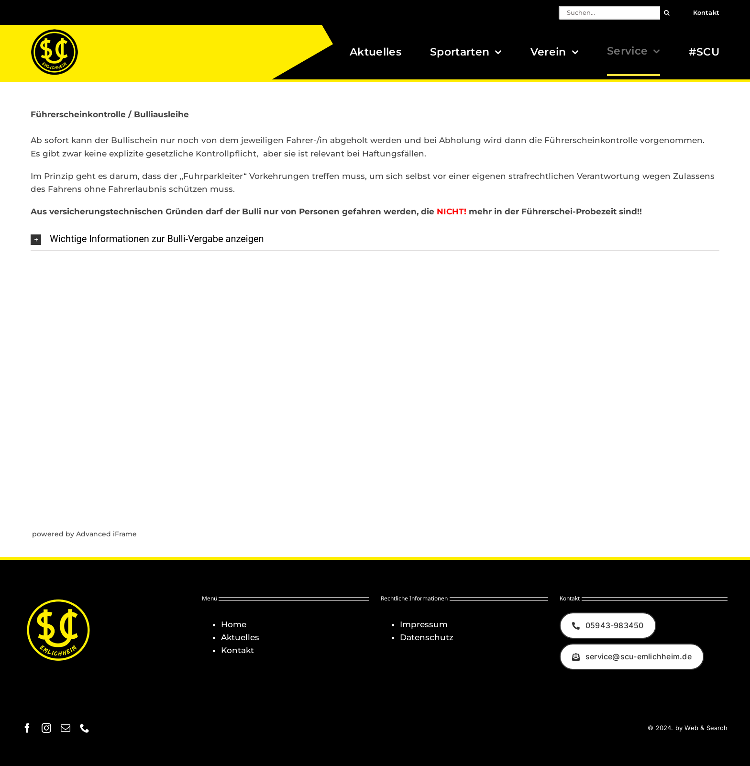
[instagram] (46, 728)
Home (233, 624)
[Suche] (667, 13)
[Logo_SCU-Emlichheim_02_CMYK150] (54, 32)
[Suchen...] (609, 13)
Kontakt (237, 650)
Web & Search (705, 728)
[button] (375, 239)
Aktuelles (240, 637)
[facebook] (27, 728)
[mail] (65, 728)
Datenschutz (426, 637)
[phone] (84, 728)
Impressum (424, 624)
